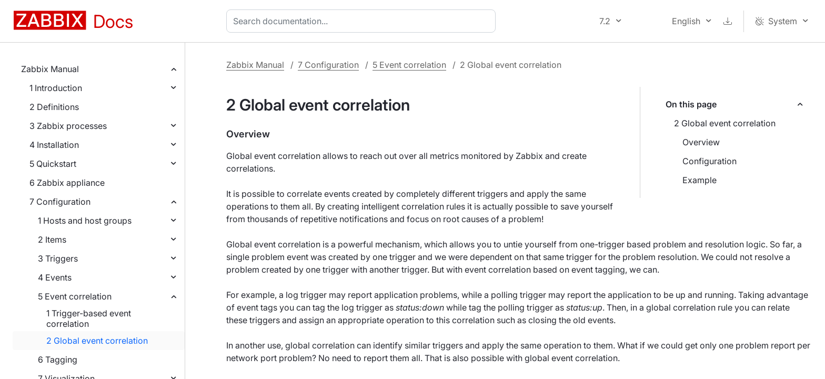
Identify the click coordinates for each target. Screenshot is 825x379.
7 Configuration (59, 201)
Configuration (709, 161)
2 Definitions (54, 107)
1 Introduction (55, 88)
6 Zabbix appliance (67, 182)
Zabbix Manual (50, 69)
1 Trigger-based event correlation (88, 318)
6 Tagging (57, 359)
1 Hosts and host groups (85, 220)
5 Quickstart (52, 163)
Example (699, 180)
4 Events (55, 277)
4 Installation (54, 144)
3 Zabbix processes (68, 126)
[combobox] (363, 21)
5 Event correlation (75, 296)
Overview (701, 142)
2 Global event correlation (97, 340)
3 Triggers (58, 258)
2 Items (52, 239)
